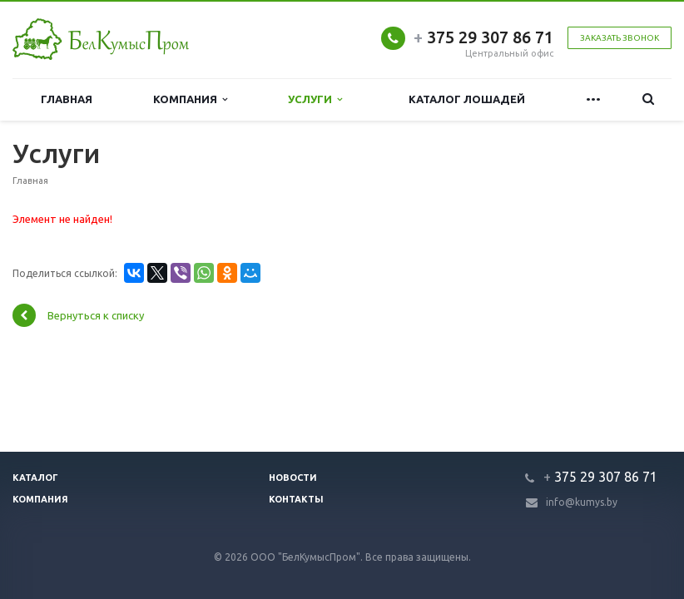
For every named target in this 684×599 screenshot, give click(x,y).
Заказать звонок (619, 37)
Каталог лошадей (467, 99)
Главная (66, 99)
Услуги (315, 99)
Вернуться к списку (78, 315)
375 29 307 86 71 (483, 37)
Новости (293, 478)
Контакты (296, 499)
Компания (190, 99)
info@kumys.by (581, 502)
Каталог (35, 478)
